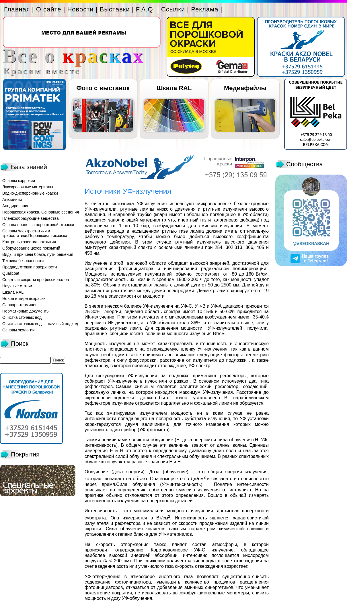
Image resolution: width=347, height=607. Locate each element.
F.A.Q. (145, 9)
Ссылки (173, 9)
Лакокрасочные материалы (27, 187)
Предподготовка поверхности (29, 267)
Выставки (115, 9)
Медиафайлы (245, 88)
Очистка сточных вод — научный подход (40, 323)
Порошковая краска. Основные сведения (40, 212)
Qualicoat (10, 273)
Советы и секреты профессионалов (35, 279)
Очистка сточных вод (22, 317)
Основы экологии (18, 330)
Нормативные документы (26, 311)
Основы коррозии (18, 180)
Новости (80, 9)
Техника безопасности (23, 260)
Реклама (204, 9)
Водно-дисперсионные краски (30, 193)
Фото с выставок (102, 88)
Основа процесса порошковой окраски (38, 224)
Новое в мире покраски (24, 298)
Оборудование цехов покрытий (31, 248)
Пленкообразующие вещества (30, 218)
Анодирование (16, 205)
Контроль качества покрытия (29, 242)
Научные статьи (17, 286)
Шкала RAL (174, 88)
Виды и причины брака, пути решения (37, 254)
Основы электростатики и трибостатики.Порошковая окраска (34, 233)
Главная (17, 9)
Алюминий (12, 199)
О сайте (48, 9)
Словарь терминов (20, 304)
